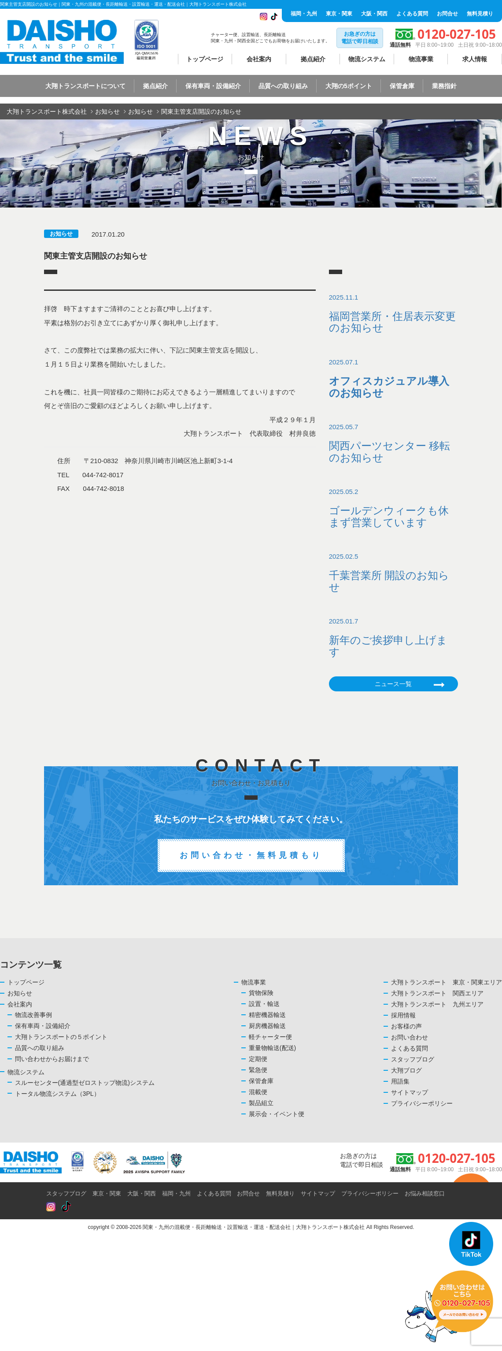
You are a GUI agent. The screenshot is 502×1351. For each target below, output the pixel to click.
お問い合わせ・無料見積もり (251, 855)
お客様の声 (406, 1026)
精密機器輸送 (267, 1014)
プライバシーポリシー (422, 1103)
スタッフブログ (412, 1059)
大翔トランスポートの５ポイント (61, 1036)
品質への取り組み (39, 1047)
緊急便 (258, 1069)
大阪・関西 (374, 14)
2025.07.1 (393, 378)
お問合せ (447, 14)
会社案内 (259, 59)
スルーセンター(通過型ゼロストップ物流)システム (85, 1082)
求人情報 (474, 59)
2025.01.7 (393, 637)
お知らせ (61, 233)
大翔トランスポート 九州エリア (437, 1004)
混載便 (258, 1091)
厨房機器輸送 (267, 1025)
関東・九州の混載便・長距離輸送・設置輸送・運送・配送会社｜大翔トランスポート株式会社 (254, 1227)
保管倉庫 (261, 1080)
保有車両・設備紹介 (42, 1025)
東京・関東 (339, 14)
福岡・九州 (304, 14)
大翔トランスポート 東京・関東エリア (446, 982)
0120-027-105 (456, 34)
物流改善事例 (33, 1014)
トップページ (204, 59)
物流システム (366, 59)
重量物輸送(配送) (272, 1047)
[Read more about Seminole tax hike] (50, 1207)
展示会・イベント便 (276, 1113)
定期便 (258, 1058)
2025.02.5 (393, 573)
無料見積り (480, 14)
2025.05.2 (393, 508)
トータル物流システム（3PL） (57, 1093)
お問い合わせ (409, 1037)
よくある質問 (412, 14)
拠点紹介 (313, 59)
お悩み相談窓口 (425, 1193)
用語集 (400, 1081)
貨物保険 (261, 992)
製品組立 (261, 1102)
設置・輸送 (264, 1003)
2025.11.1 (393, 313)
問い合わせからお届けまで (52, 1058)
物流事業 (421, 59)
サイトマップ (409, 1092)
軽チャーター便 (270, 1036)
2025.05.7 (393, 443)
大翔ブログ (406, 1070)
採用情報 (403, 1015)
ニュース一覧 (410, 684)
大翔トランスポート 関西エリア (437, 993)
